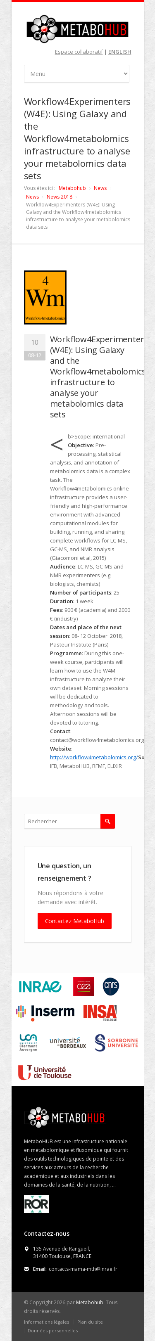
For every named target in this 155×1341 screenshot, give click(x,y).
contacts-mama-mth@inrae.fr (83, 1268)
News (100, 188)
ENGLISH (119, 51)
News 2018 (59, 196)
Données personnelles (53, 1330)
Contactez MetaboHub (74, 921)
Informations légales (46, 1322)
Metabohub (72, 188)
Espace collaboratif (79, 51)
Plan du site (90, 1322)
